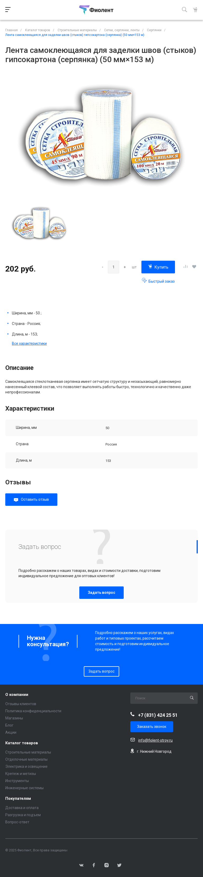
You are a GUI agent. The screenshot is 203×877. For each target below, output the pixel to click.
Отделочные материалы (26, 759)
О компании (16, 694)
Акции (10, 732)
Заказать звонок (151, 726)
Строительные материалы (28, 752)
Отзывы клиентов (20, 704)
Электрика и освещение (26, 766)
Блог (9, 725)
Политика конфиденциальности (33, 711)
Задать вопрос (101, 592)
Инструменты (17, 781)
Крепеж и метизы (20, 774)
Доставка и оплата (22, 808)
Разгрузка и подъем (23, 815)
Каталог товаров (21, 743)
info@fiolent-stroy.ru (155, 740)
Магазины (14, 718)
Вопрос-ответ (17, 822)
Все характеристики (29, 343)
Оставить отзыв (35, 499)
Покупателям (18, 798)
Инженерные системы (24, 788)
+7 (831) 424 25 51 (158, 715)
